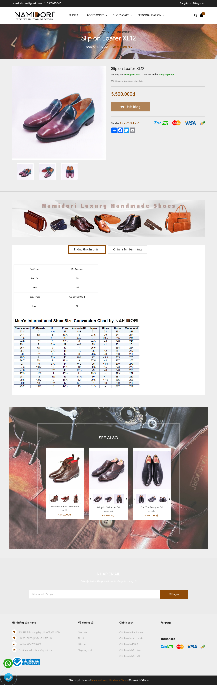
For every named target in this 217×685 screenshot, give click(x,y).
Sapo (146, 680)
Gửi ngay (174, 594)
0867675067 (54, 3)
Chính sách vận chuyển (131, 638)
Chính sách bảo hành (130, 650)
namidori (65, 510)
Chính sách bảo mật (129, 656)
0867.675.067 (34, 644)
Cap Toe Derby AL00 (152, 507)
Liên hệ (82, 644)
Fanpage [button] (166, 622)
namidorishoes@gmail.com (27, 3)
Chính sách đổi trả (128, 644)
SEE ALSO (108, 437)
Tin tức (81, 638)
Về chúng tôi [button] (86, 622)
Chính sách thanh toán (131, 632)
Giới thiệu (83, 632)
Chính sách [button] (126, 622)
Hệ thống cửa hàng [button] (24, 622)
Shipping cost (85, 650)
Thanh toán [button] (168, 638)
